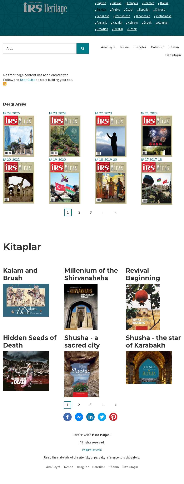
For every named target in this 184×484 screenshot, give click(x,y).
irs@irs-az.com (92, 450)
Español (144, 9)
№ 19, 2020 (57, 160)
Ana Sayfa (108, 47)
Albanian (162, 22)
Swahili (118, 29)
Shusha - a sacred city (82, 341)
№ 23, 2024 (57, 113)
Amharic (102, 22)
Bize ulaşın (173, 55)
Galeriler (157, 47)
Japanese (103, 16)
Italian (164, 3)
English (101, 3)
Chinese (160, 9)
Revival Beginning (143, 274)
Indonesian (143, 16)
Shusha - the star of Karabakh (153, 341)
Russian (116, 3)
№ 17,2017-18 (151, 160)
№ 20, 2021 (11, 160)
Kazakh (117, 22)
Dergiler (140, 47)
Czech (129, 9)
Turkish (101, 9)
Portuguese (122, 16)
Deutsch (149, 3)
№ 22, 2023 (103, 113)
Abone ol (4, 83)
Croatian (102, 29)
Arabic (115, 9)
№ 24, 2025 (11, 113)
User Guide (27, 80)
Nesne (125, 47)
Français (132, 3)
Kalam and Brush (20, 274)
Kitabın (174, 47)
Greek (147, 22)
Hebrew (133, 22)
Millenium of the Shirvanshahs (91, 274)
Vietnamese (163, 16)
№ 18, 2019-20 (106, 160)
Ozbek (132, 29)
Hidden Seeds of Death (29, 341)
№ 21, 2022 (149, 113)
